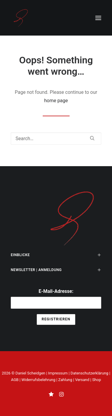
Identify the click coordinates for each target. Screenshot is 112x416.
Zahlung (65, 379)
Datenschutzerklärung (89, 373)
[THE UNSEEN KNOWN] (20, 17)
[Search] (56, 138)
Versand (82, 379)
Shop (96, 379)
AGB (15, 379)
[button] (98, 18)
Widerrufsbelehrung (39, 379)
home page (56, 100)
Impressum (57, 373)
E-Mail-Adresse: (56, 298)
